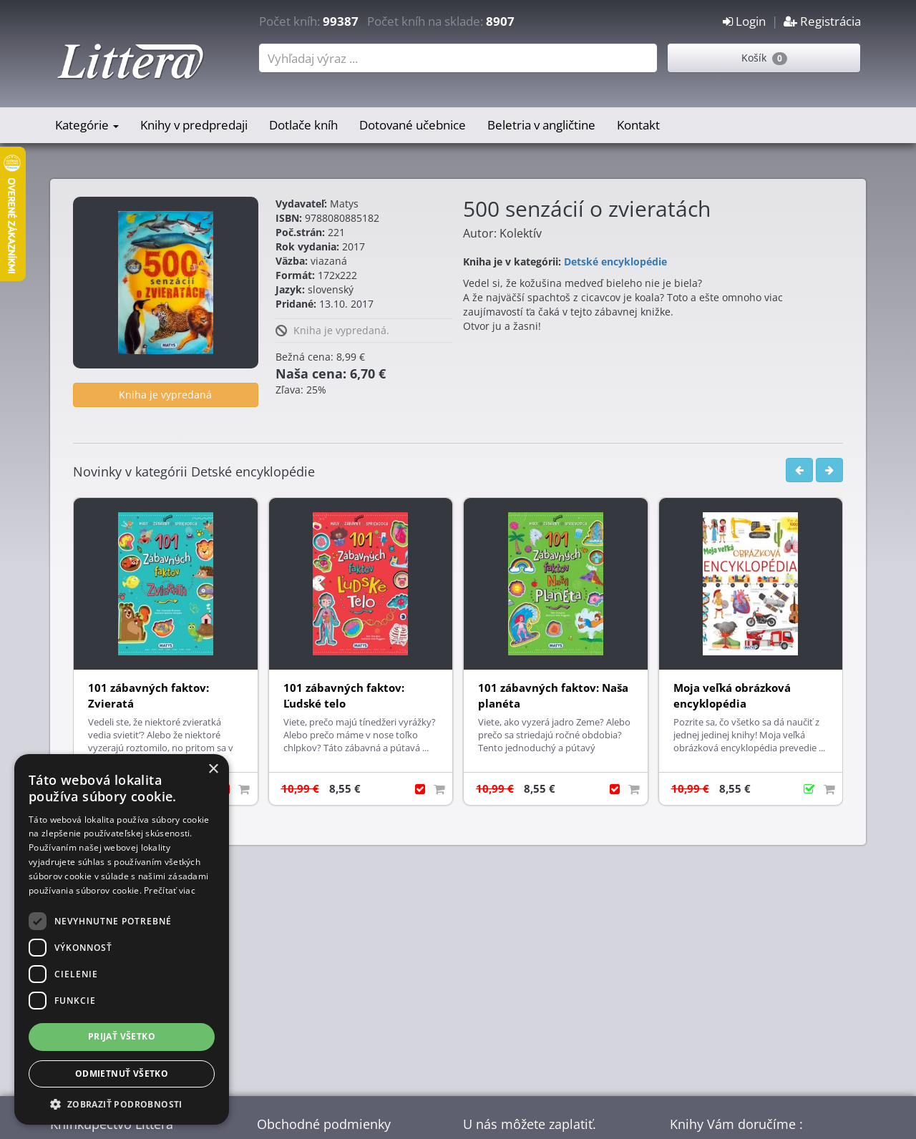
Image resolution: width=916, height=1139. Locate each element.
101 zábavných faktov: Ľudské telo (343, 695)
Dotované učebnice (412, 125)
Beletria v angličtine (541, 125)
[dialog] (121, 939)
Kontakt (638, 125)
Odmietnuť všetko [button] (121, 1073)
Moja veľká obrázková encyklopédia (732, 695)
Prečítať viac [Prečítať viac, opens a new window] (169, 890)
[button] (122, 1103)
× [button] (213, 769)
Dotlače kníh (303, 125)
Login (744, 21)
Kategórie (87, 125)
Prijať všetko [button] (121, 1036)
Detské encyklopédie (615, 261)
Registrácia (822, 21)
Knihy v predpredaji (194, 125)
